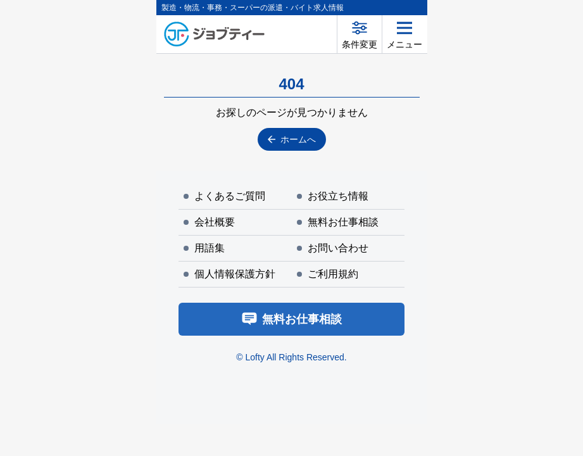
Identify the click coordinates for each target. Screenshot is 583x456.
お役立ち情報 (332, 196)
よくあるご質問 (224, 196)
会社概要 (209, 222)
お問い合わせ (332, 248)
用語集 (204, 248)
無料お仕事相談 (338, 222)
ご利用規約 (327, 274)
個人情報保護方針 (229, 274)
